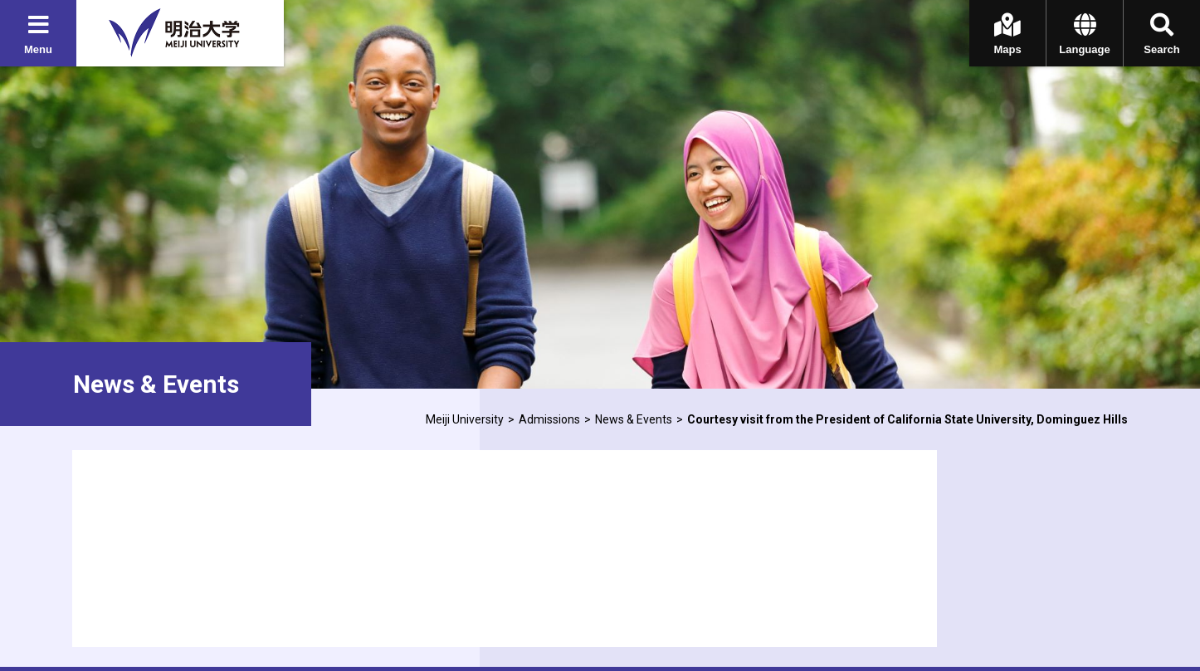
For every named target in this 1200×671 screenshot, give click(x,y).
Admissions (549, 419)
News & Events (633, 419)
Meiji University (465, 419)
